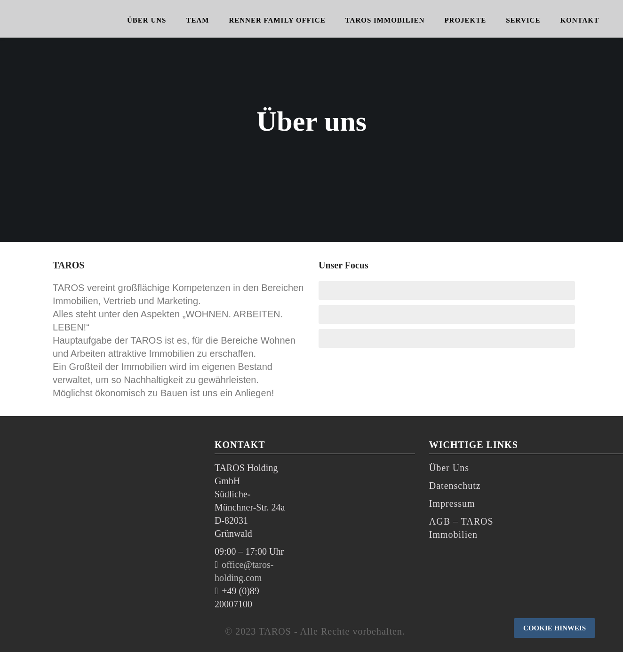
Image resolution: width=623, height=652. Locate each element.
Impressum (452, 503)
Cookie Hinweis (554, 628)
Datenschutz (455, 485)
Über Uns (449, 468)
